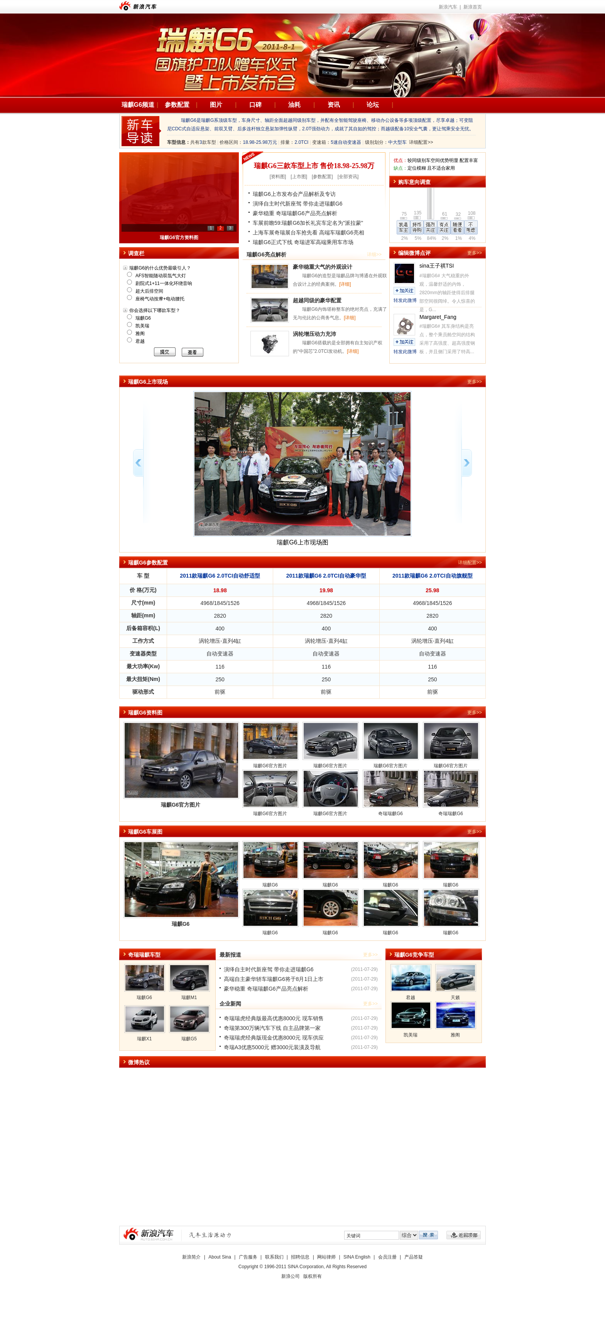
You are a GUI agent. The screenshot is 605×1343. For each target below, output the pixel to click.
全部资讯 (348, 176)
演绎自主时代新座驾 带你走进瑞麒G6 (298, 204)
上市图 (299, 176)
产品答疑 (413, 1257)
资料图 (278, 176)
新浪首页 (472, 7)
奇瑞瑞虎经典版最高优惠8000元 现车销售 (274, 1018)
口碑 (255, 104)
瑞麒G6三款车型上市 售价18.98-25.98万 (314, 166)
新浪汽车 (138, 5)
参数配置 (177, 104)
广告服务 (248, 1257)
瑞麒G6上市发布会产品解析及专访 (294, 194)
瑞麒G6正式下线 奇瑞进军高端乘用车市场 (303, 242)
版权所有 (312, 1276)
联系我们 (274, 1257)
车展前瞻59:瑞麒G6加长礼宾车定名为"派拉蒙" (308, 223)
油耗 (294, 104)
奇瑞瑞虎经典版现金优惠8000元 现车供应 (274, 1038)
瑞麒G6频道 (138, 104)
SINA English (356, 1257)
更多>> (474, 253)
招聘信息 (300, 1257)
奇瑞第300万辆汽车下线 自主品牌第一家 (272, 1028)
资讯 (334, 104)
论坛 (373, 104)
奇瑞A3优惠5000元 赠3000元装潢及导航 (272, 1047)
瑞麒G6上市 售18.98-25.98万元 (179, 237)
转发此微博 (405, 300)
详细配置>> (421, 142)
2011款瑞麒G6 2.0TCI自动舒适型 (220, 576)
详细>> (374, 254)
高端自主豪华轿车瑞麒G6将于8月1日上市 (273, 979)
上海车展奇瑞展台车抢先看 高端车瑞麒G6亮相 (308, 232)
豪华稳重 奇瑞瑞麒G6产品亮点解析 (295, 213)
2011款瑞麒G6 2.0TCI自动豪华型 (326, 576)
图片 (216, 104)
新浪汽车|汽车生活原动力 (210, 1235)
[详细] (345, 284)
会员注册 (387, 1257)
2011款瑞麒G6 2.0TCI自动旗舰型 (432, 576)
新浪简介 (191, 1257)
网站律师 (326, 1257)
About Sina (219, 1257)
